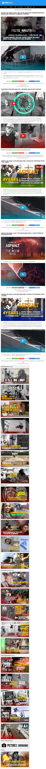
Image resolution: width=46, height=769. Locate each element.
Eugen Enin (24, 75)
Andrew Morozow (17, 75)
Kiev (28, 44)
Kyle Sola (26, 120)
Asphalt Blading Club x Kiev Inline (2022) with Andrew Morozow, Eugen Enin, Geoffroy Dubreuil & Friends (22, 13)
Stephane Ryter (9, 76)
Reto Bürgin (11, 119)
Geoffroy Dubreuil (30, 75)
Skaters (5, 7)
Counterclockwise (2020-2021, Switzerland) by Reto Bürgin (21, 89)
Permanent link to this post (23, 86)
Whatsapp (15, 81)
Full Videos (20, 7)
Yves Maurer (18, 119)
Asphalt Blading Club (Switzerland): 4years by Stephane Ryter (18, 149)
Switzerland (28, 71)
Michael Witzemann (32, 120)
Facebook (32, 81)
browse (10, 740)
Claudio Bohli (17, 156)
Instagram (22, 81)
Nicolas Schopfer (37, 220)
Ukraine (4, 73)
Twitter (38, 81)
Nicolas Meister (40, 156)
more (12, 366)
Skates (11, 7)
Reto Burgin (11, 155)
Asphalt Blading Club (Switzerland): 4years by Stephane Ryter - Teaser (22, 295)
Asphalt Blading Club (21, 71)
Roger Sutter (23, 155)
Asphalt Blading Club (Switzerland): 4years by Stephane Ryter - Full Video (22, 161)
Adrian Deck (39, 120)
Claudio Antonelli (12, 121)
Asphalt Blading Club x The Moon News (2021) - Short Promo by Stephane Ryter (22, 234)
